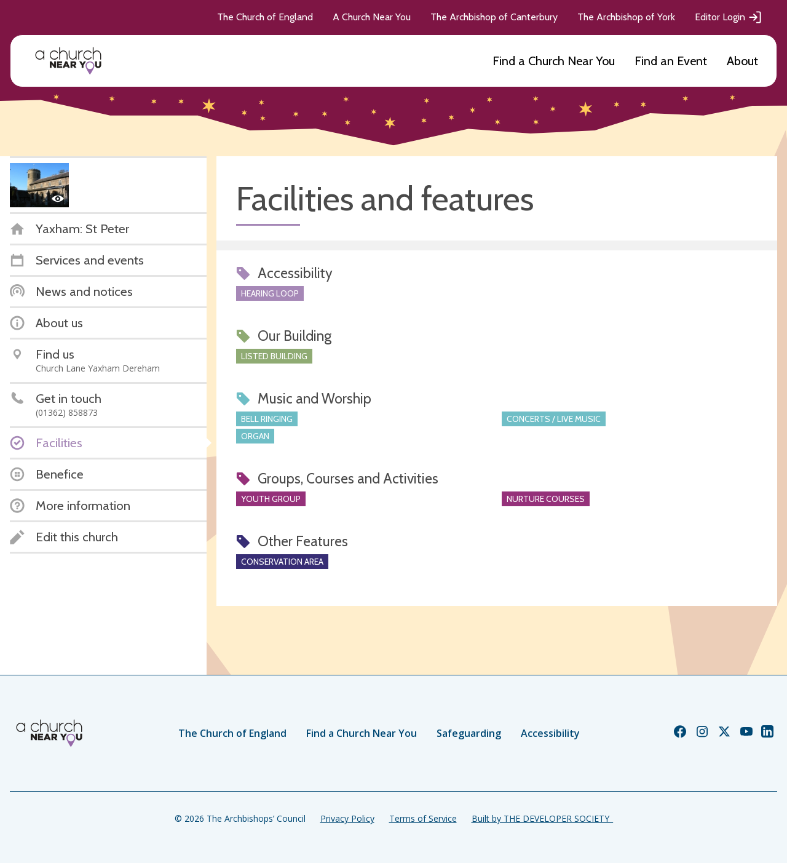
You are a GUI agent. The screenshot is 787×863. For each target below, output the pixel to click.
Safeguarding (469, 733)
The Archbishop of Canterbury (494, 17)
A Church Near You (372, 17)
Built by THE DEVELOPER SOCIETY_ (542, 818)
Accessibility (550, 733)
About (742, 61)
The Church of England (265, 17)
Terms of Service (423, 818)
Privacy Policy (347, 818)
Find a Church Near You (553, 61)
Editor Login (728, 17)
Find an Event (671, 61)
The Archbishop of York (626, 17)
